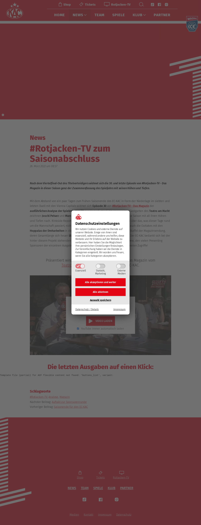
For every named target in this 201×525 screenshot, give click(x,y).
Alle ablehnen (100, 292)
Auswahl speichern (100, 301)
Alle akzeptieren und (100, 281)
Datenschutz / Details (87, 310)
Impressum (119, 310)
